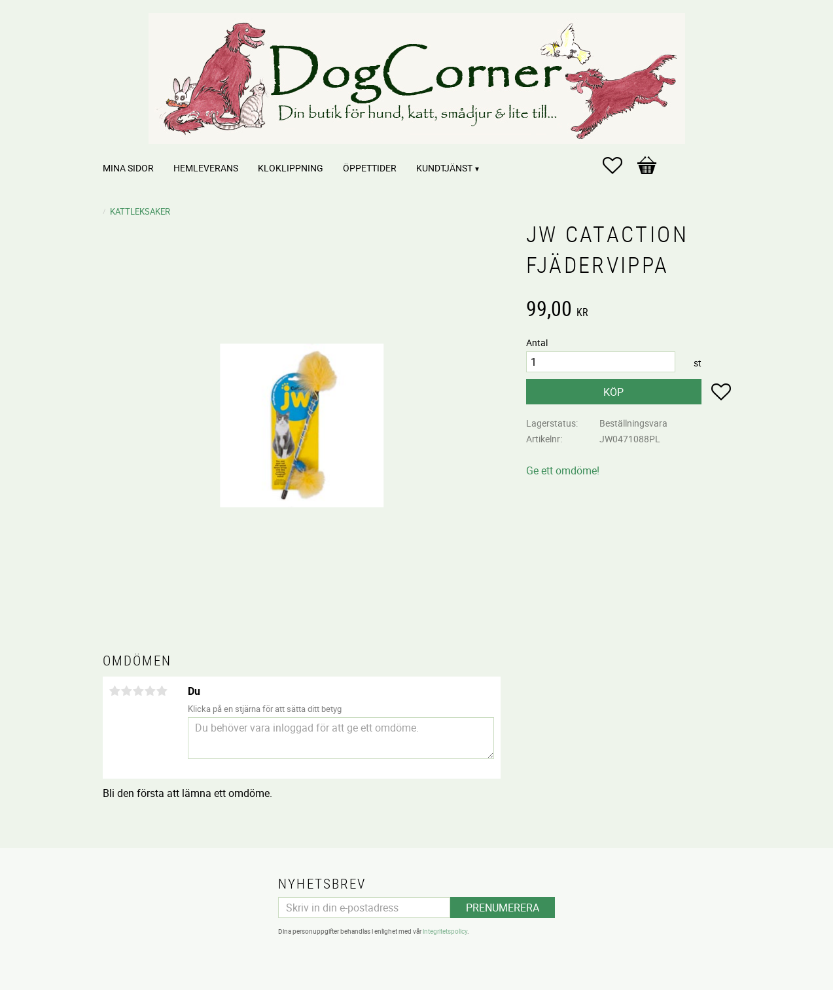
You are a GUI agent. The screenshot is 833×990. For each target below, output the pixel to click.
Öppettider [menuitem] (370, 168)
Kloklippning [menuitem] (290, 168)
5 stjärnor (162, 691)
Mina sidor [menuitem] (128, 168)
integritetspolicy (445, 931)
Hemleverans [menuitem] (205, 168)
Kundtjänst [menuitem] (444, 168)
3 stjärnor (139, 691)
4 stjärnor (150, 691)
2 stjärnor (127, 691)
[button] (619, 165)
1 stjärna (115, 691)
